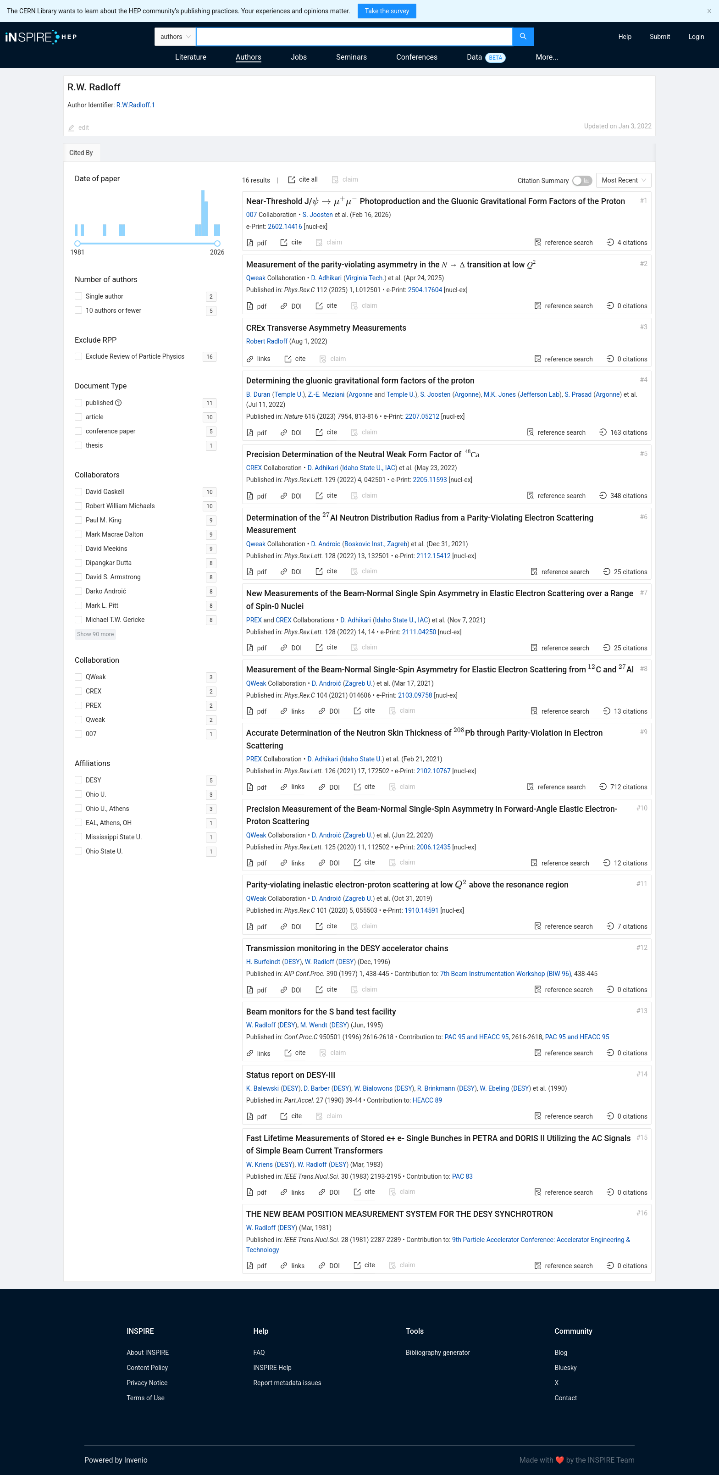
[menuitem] (625, 36)
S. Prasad (578, 394)
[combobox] (354, 37)
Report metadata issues (287, 1382)
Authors (248, 57)
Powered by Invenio (116, 1460)
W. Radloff (319, 961)
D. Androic (326, 544)
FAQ (259, 1352)
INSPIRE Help (272, 1367)
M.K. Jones (500, 394)
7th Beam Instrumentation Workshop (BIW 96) (505, 973)
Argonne (360, 394)
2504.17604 (425, 290)
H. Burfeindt (263, 961)
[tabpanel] (359, 722)
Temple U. (288, 394)
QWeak (256, 683)
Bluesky (565, 1367)
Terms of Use (146, 1398)
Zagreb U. (359, 683)
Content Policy (147, 1367)
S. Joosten (318, 214)
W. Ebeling (494, 1088)
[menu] (627, 36)
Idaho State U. (362, 759)
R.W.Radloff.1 (135, 105)
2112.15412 (433, 556)
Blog (560, 1352)
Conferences (416, 57)
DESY (292, 961)
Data (474, 57)
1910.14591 (421, 910)
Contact (565, 1398)
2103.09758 (415, 695)
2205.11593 (430, 479)
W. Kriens (259, 1164)
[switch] (582, 181)
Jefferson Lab (539, 394)
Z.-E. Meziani (326, 394)
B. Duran (258, 394)
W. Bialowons (373, 1088)
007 (251, 214)
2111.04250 (419, 632)
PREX (254, 620)
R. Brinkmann (436, 1088)
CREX (254, 467)
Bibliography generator (438, 1352)
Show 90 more (95, 634)
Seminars (351, 57)
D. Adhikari (326, 278)
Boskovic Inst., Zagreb (375, 544)
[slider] (77, 243)
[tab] (91, 153)
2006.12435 (433, 847)
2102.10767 (433, 771)
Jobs (299, 57)
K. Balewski (262, 1088)
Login (696, 36)
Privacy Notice (147, 1382)
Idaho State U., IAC (368, 467)
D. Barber (317, 1088)
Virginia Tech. (365, 278)
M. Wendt (313, 1025)
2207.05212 (422, 416)
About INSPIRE (148, 1352)
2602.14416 (285, 226)
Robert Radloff (267, 341)
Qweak (255, 278)
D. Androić (326, 683)
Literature (190, 57)
